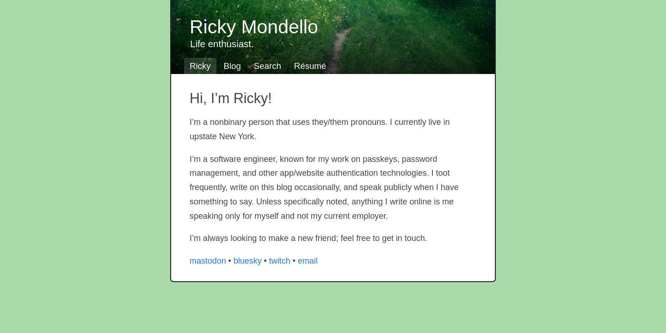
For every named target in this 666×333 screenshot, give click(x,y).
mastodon (208, 260)
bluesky (248, 260)
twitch (279, 260)
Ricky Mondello (254, 26)
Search (267, 66)
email (308, 260)
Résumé (310, 66)
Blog (232, 66)
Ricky (200, 66)
